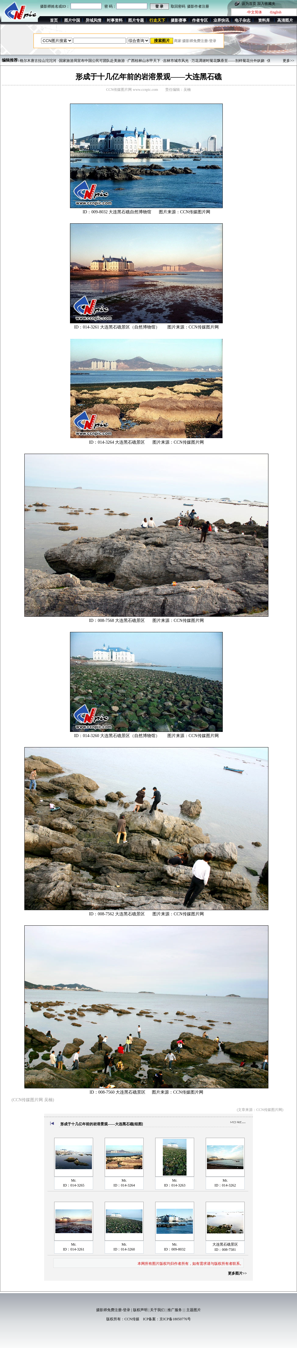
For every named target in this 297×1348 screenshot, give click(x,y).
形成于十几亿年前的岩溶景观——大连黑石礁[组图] (101, 1124)
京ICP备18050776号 (175, 1319)
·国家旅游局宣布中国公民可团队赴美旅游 (91, 61)
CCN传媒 (131, 1319)
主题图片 (193, 1310)
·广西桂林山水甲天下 (143, 61)
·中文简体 (254, 12)
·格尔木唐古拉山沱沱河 (37, 61)
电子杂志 (242, 20)
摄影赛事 (179, 20)
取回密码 (178, 6)
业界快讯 (221, 20)
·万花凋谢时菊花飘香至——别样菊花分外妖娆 (227, 61)
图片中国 (72, 20)
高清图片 (285, 20)
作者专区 (200, 20)
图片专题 (136, 20)
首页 (54, 20)
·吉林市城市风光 (175, 61)
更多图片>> (237, 1273)
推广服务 (174, 1310)
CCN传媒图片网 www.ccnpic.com (132, 89)
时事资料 (115, 20)
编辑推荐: (10, 60)
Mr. (73, 1180)
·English (275, 12)
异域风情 (93, 20)
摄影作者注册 (198, 6)
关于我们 (157, 1310)
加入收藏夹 (266, 4)
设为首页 (249, 4)
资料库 (264, 20)
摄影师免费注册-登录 (113, 1310)
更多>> (288, 61)
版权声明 (140, 1310)
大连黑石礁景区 (225, 1244)
